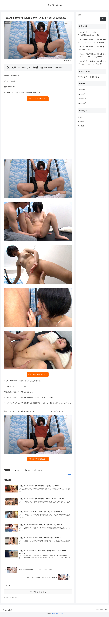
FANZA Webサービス (57, 616)
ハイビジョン (21, 470)
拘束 (33, 470)
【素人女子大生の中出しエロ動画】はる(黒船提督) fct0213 (92, 48)
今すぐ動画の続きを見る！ (37, 374)
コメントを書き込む (37, 594)
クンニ (13, 470)
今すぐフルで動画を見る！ (37, 98)
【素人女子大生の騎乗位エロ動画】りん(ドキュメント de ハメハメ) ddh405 (92, 55)
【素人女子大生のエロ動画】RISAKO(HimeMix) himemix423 (88, 33)
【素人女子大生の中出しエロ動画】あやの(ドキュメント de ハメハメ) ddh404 (92, 41)
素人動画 (7, 470)
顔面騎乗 (39, 470)
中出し (28, 470)
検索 (79, 15)
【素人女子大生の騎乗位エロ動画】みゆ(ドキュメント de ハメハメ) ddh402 (92, 62)
